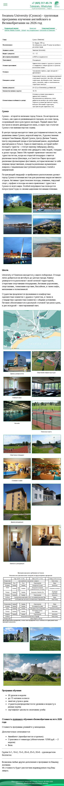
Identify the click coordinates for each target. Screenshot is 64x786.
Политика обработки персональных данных (32, 783)
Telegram (34, 6)
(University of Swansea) (47, 29)
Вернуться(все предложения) (33, 29)
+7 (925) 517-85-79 (42, 2)
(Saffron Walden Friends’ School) (15, 29)
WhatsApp (46, 6)
